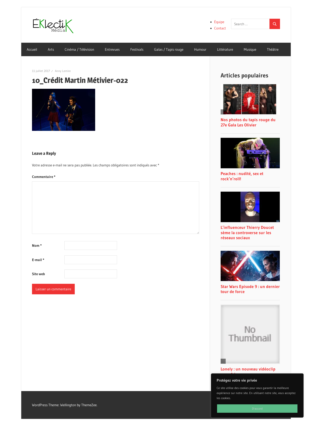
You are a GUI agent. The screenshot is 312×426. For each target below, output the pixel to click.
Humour (200, 49)
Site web (38, 274)
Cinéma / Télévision (79, 49)
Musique (250, 49)
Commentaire (43, 176)
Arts (51, 49)
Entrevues (112, 49)
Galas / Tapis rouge (168, 49)
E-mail (38, 259)
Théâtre (273, 49)
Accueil (32, 49)
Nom (37, 245)
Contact (220, 28)
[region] (257, 395)
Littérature (225, 49)
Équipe (219, 22)
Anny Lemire (63, 71)
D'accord (257, 408)
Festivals (136, 49)
